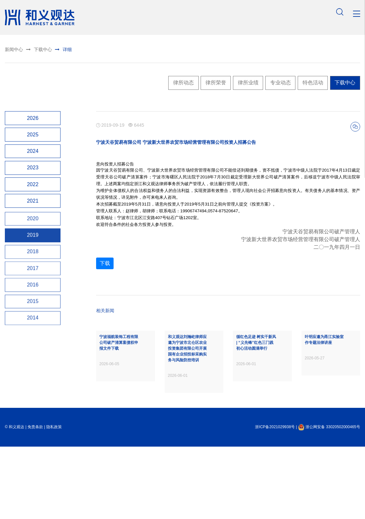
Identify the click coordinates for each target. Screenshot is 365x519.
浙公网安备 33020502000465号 (329, 435)
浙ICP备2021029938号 (275, 435)
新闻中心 (13, 49)
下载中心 (33, 49)
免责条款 (35, 435)
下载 (105, 274)
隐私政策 (54, 435)
